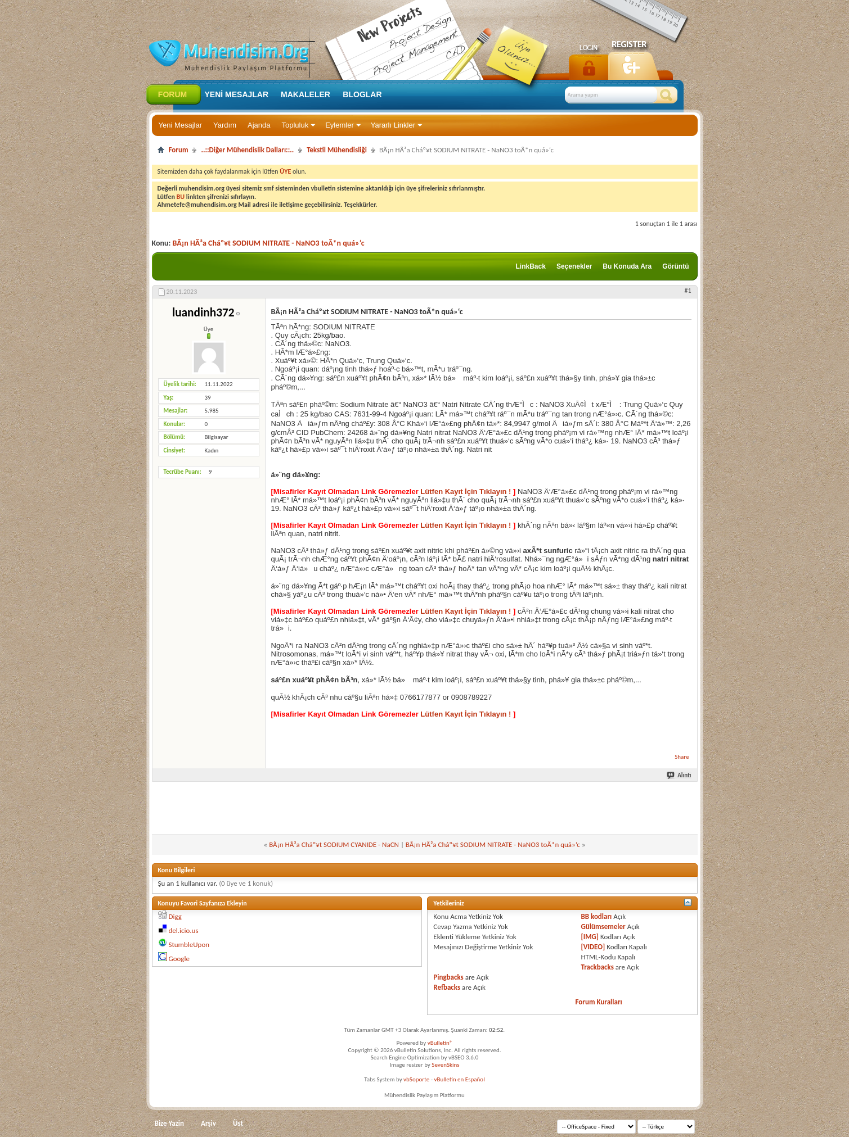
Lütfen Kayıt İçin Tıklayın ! (466, 491)
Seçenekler (574, 266)
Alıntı (679, 775)
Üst (238, 1123)
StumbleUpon (188, 944)
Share (682, 756)
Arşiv (208, 1123)
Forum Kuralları (599, 1002)
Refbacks (446, 987)
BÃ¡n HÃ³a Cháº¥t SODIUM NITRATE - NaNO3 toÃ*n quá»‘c (269, 243)
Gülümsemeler (603, 926)
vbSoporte (416, 1079)
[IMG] (590, 936)
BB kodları (596, 916)
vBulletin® (440, 1043)
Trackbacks (597, 967)
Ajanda (259, 125)
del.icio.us (183, 930)
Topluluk (294, 125)
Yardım (224, 125)
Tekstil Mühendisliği (337, 150)
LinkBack (531, 266)
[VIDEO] (593, 947)
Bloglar (362, 94)
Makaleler (305, 94)
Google (178, 958)
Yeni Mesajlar (181, 125)
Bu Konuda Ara (627, 266)
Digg (174, 916)
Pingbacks (448, 977)
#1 (687, 291)
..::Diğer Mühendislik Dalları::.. (247, 150)
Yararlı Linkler (393, 125)
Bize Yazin (170, 1123)
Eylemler (339, 125)
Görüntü (675, 266)
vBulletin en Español (459, 1079)
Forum (172, 94)
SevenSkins (445, 1064)
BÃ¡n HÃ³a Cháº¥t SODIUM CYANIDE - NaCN (334, 844)
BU (181, 197)
